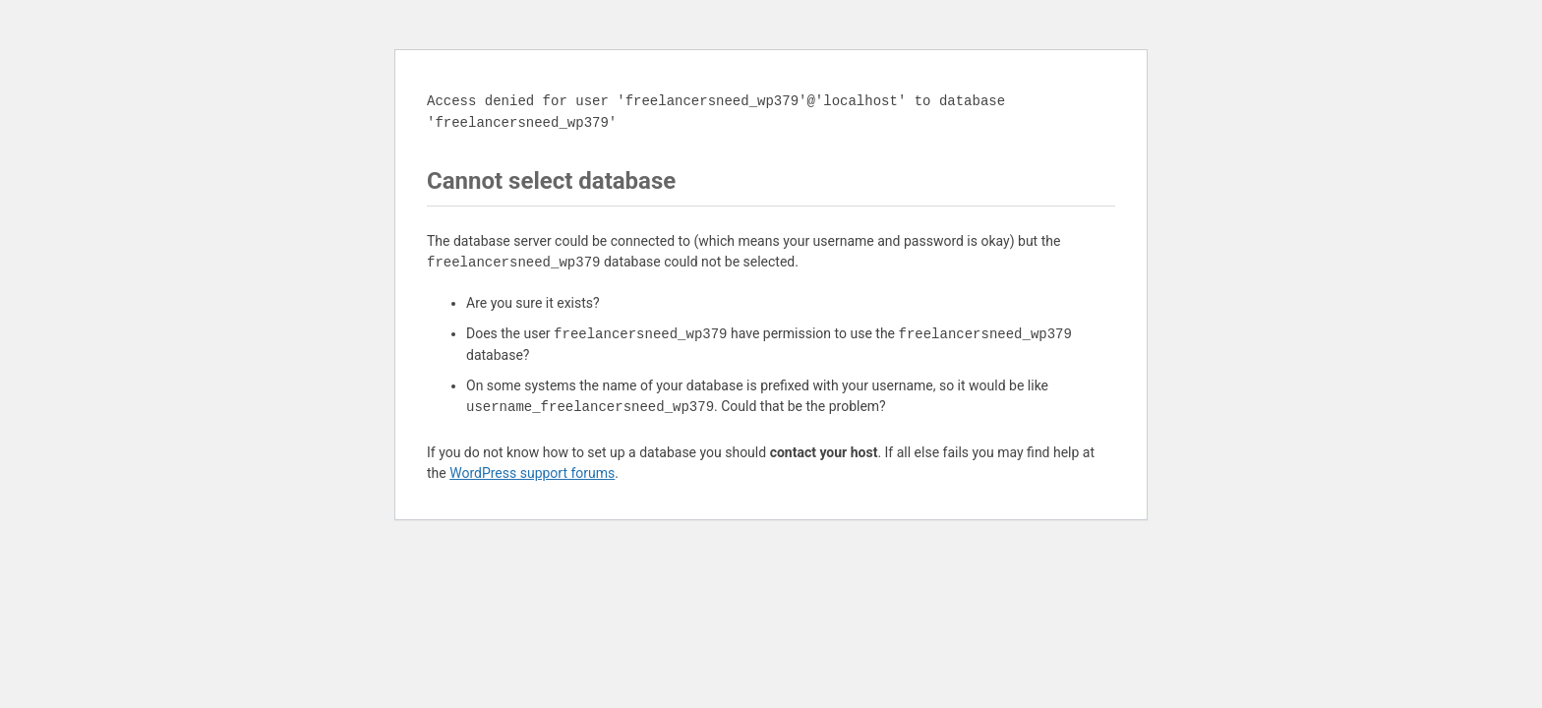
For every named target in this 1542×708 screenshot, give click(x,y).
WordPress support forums (532, 473)
